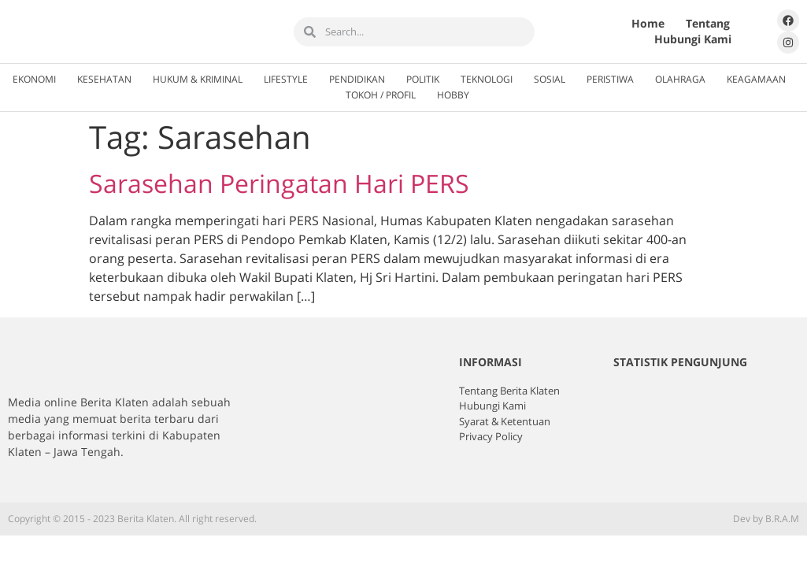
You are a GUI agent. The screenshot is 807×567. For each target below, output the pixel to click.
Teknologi (487, 79)
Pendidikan (357, 79)
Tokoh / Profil (381, 95)
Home (647, 23)
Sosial (549, 79)
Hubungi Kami (692, 39)
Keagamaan (756, 79)
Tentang (708, 23)
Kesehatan (104, 79)
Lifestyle (286, 79)
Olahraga (680, 79)
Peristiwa (610, 79)
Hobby (453, 95)
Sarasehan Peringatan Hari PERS (279, 183)
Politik (422, 79)
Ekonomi (34, 79)
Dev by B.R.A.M (766, 518)
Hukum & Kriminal (197, 79)
